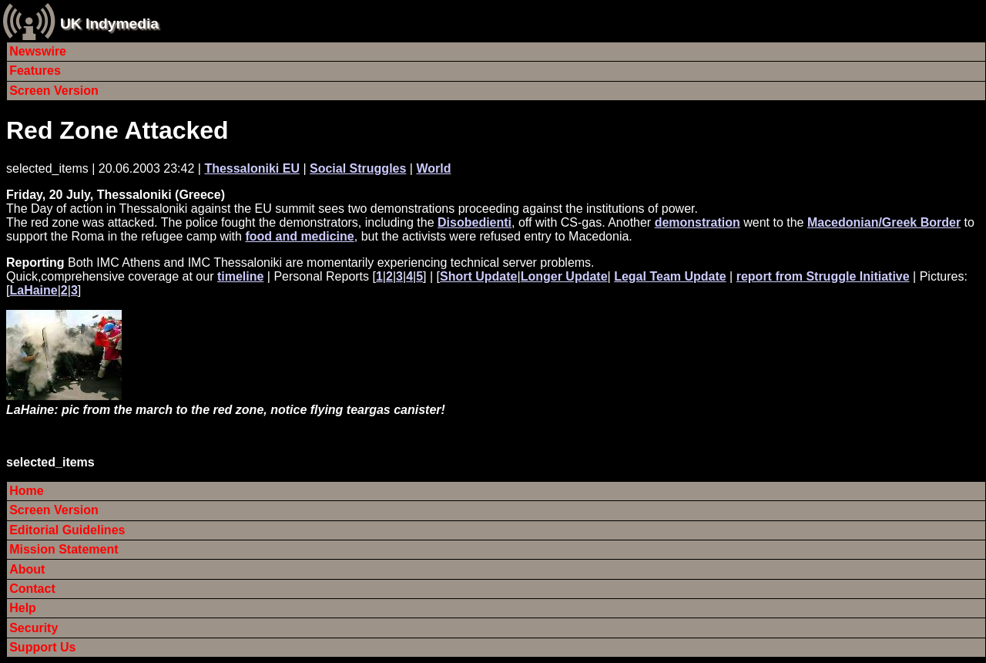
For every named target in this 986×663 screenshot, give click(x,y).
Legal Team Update (670, 276)
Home (26, 490)
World (433, 168)
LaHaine (33, 290)
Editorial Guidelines (67, 530)
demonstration (697, 222)
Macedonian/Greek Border (884, 222)
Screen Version (54, 90)
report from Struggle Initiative (823, 276)
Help (22, 607)
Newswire (37, 51)
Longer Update (564, 276)
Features (35, 70)
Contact (32, 588)
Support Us (42, 647)
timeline (240, 276)
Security (33, 627)
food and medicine (299, 236)
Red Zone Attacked (117, 130)
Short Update (478, 276)
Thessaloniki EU (252, 168)
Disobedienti (474, 222)
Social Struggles (358, 168)
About (27, 569)
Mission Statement (63, 549)
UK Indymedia (109, 23)
